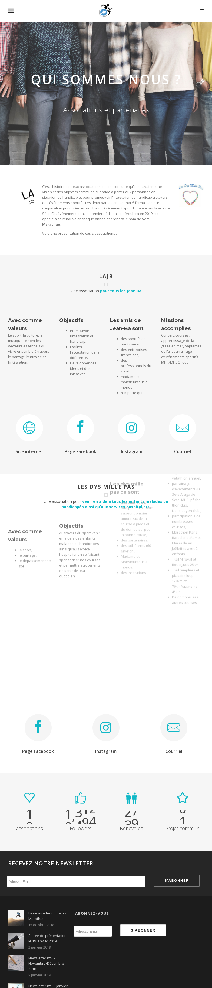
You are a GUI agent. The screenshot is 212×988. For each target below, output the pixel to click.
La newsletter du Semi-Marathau (47, 916)
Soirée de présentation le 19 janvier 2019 (47, 938)
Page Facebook (80, 451)
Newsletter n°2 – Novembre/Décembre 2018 (46, 963)
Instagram (131, 451)
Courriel (182, 451)
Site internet (29, 451)
